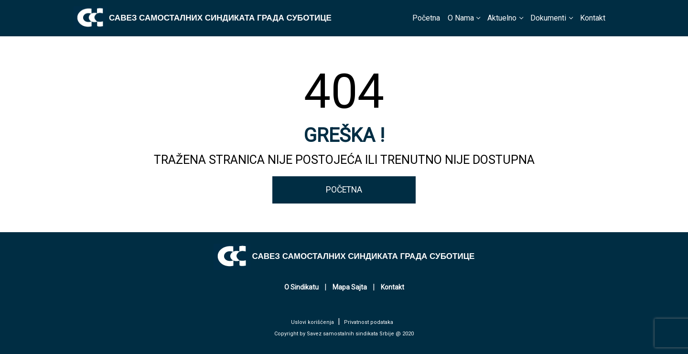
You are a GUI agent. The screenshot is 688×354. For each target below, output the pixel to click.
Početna (426, 17)
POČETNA (344, 189)
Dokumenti (548, 17)
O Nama (461, 17)
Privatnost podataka (368, 322)
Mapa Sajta (350, 287)
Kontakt (592, 17)
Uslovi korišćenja (312, 322)
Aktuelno (501, 17)
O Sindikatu (301, 287)
